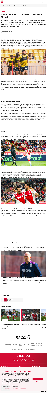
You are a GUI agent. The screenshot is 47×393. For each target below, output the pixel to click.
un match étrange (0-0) (11, 208)
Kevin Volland (27, 42)
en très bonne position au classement (30, 113)
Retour (3, 11)
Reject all (38, 381)
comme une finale (33, 80)
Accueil (2, 5)
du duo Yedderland (16, 39)
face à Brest (14, 42)
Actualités (7, 5)
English (4, 368)
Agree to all (38, 378)
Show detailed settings (6, 388)
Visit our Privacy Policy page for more (20, 388)
